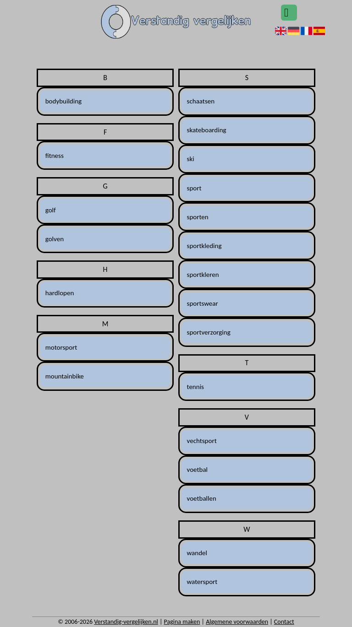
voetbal (197, 469)
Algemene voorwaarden (237, 622)
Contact (284, 622)
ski (190, 159)
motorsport (61, 347)
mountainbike (64, 376)
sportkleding (204, 246)
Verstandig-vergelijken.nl (126, 622)
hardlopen (59, 293)
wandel (197, 553)
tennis (195, 387)
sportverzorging (209, 332)
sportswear (202, 303)
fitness (54, 155)
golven (54, 239)
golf (50, 210)
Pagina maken (182, 622)
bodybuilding (63, 101)
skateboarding (206, 130)
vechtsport (202, 441)
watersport (202, 582)
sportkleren (203, 274)
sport (194, 188)
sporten (198, 217)
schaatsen (201, 101)
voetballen (201, 498)
